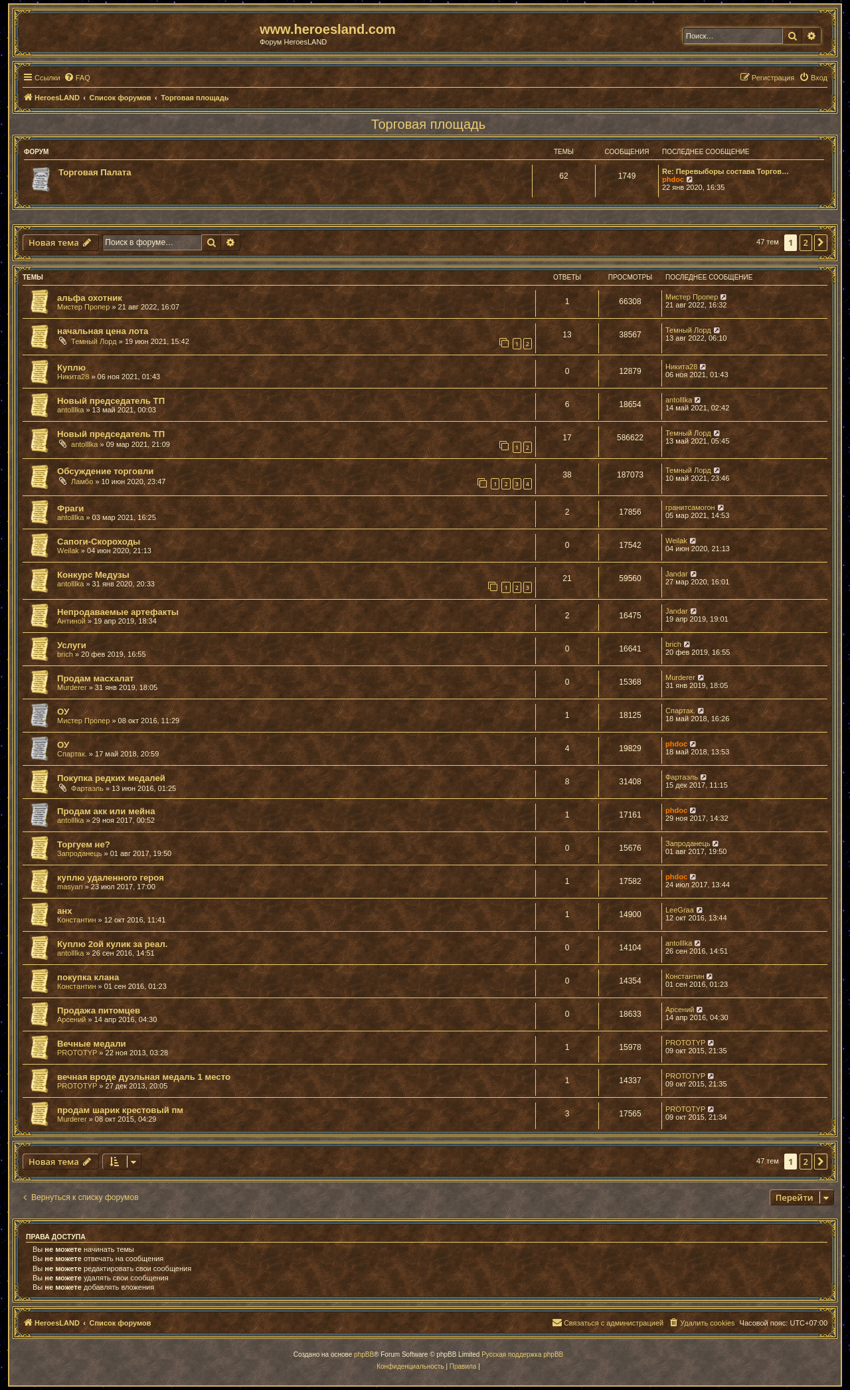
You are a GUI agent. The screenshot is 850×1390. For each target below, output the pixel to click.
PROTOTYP (77, 1053)
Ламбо (82, 481)
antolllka (70, 410)
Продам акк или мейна (106, 811)
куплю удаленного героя (110, 878)
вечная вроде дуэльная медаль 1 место (143, 1077)
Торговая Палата (94, 172)
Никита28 (73, 377)
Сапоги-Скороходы (98, 542)
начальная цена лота (102, 331)
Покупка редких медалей (111, 778)
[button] (820, 242)
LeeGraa (679, 910)
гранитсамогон (690, 507)
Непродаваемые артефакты (118, 612)
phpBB (364, 1354)
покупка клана (88, 977)
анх (64, 911)
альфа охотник (89, 298)
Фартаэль (87, 788)
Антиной (71, 621)
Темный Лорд (94, 341)
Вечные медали (91, 1044)
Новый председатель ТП (111, 401)
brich (65, 654)
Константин (76, 920)
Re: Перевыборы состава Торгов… (725, 171)
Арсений (71, 1019)
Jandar (676, 574)
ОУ (63, 712)
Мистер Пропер (83, 307)
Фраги (70, 508)
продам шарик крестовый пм (120, 1110)
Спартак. (680, 711)
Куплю (71, 368)
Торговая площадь (428, 124)
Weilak (68, 551)
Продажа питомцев (98, 1010)
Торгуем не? (83, 844)
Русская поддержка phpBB (522, 1354)
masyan (70, 887)
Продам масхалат (95, 678)
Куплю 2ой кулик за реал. (112, 944)
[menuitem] (77, 78)
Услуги (71, 645)
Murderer (72, 687)
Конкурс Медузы (93, 575)
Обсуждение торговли (105, 471)
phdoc (673, 179)
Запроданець (79, 853)
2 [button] (806, 242)
